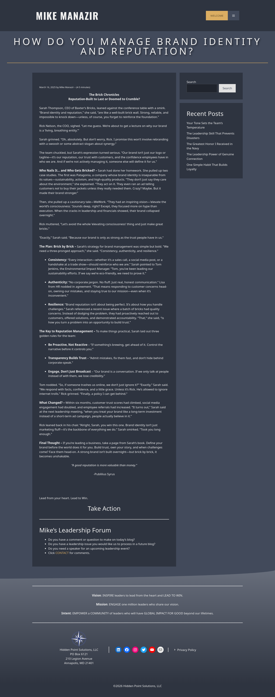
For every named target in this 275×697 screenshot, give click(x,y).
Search (191, 82)
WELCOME (216, 15)
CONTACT (62, 553)
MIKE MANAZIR (67, 15)
